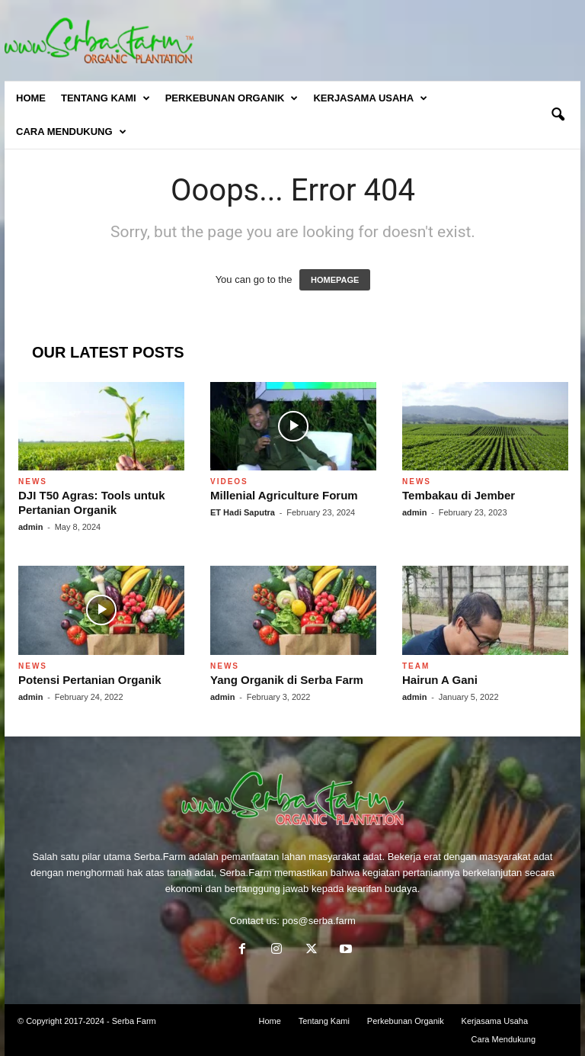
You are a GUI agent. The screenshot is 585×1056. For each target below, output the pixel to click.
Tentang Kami (105, 98)
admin (30, 526)
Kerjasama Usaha (370, 98)
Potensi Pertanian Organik (89, 679)
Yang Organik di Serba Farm (286, 679)
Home (31, 98)
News (32, 481)
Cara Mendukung (71, 132)
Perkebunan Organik (232, 98)
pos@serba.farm (319, 920)
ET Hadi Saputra (242, 512)
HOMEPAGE (335, 279)
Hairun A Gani (440, 679)
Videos (229, 481)
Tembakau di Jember (458, 495)
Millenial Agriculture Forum (284, 495)
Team (416, 666)
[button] (557, 115)
